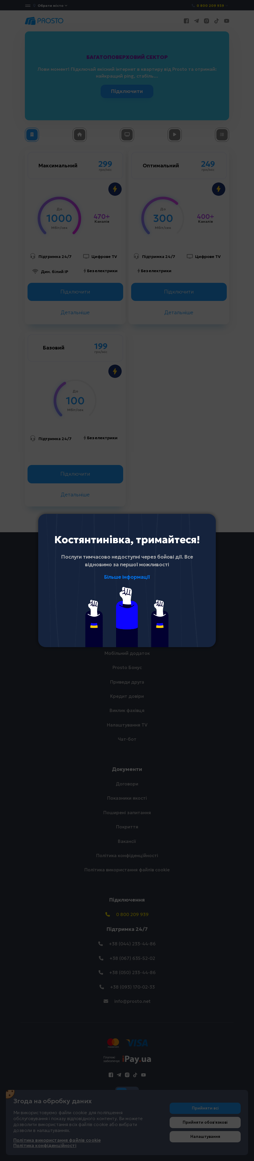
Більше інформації (127, 577)
